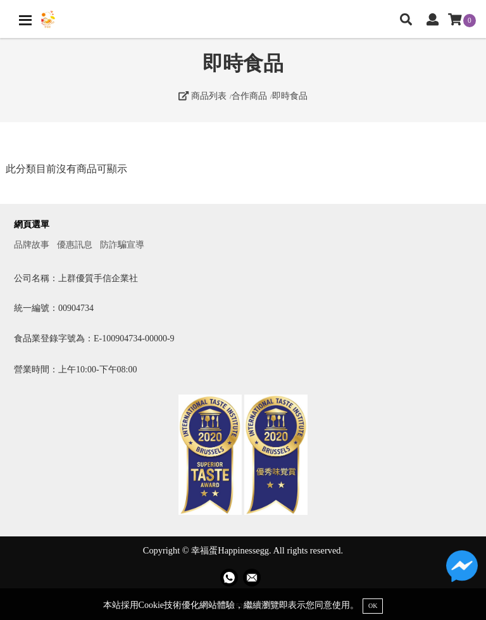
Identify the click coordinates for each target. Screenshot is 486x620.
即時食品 (290, 96)
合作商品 (249, 96)
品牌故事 (31, 244)
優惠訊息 (74, 244)
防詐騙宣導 (122, 244)
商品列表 (202, 96)
